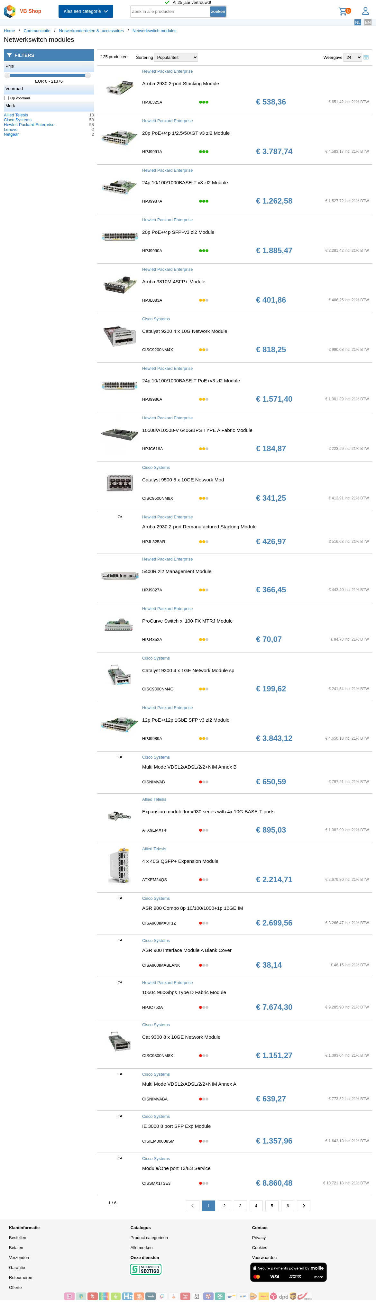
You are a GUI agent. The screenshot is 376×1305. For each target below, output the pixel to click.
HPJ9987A (152, 201)
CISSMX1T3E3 (156, 1183)
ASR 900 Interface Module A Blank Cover (187, 950)
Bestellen (17, 1237)
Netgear (11, 134)
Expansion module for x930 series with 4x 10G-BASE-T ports (208, 811)
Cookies (259, 1247)
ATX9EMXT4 (154, 830)
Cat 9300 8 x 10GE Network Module (181, 1037)
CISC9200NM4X (157, 349)
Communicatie (37, 30)
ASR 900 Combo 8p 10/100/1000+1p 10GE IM (192, 908)
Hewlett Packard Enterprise (29, 124)
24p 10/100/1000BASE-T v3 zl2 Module (185, 182)
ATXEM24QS (154, 879)
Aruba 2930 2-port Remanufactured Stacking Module (199, 526)
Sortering (144, 57)
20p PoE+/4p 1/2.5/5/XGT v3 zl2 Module (186, 133)
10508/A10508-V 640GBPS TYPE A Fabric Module (197, 430)
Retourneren (20, 1277)
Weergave (333, 57)
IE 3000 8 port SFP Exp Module (176, 1126)
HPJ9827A (152, 590)
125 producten (114, 56)
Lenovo (11, 129)
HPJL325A (152, 102)
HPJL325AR (153, 541)
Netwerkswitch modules (155, 30)
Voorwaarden (264, 1257)
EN (368, 22)
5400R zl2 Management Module (177, 571)
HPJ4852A (152, 639)
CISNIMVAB (153, 782)
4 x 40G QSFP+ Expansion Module (180, 861)
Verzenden (19, 1257)
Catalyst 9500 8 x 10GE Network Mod (183, 479)
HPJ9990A (152, 250)
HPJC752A (152, 1007)
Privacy (259, 1237)
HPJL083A (152, 300)
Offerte (15, 1287)
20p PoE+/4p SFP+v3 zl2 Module (178, 232)
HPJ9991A (152, 151)
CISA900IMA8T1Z (159, 923)
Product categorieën (149, 1237)
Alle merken (142, 1247)
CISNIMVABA (155, 1099)
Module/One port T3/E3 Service (176, 1168)
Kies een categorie (86, 11)
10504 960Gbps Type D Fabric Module (184, 992)
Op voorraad (17, 98)
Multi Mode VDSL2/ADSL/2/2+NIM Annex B (189, 767)
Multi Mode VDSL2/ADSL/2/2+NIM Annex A (189, 1084)
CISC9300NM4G (158, 689)
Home (9, 30)
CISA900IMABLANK (161, 965)
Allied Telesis (16, 115)
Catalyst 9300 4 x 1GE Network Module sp (188, 670)
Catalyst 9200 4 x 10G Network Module (184, 331)
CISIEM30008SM (158, 1141)
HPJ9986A (152, 399)
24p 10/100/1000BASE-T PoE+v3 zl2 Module (191, 380)
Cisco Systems (18, 119)
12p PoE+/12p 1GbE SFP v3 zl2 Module (185, 720)
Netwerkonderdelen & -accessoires (91, 30)
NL (358, 22)
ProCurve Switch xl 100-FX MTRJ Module (187, 621)
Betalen (16, 1247)
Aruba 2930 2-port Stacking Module (180, 83)
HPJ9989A (152, 738)
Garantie (17, 1267)
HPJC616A (152, 448)
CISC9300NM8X (157, 1055)
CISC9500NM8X (157, 498)
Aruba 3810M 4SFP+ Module (174, 281)
